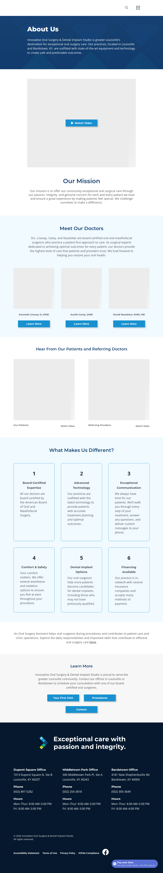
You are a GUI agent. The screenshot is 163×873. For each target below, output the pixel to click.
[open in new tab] (33, 777)
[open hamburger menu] (138, 8)
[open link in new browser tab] (105, 852)
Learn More (34, 323)
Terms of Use (50, 853)
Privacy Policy (67, 853)
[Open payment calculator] (135, 864)
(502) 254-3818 (72, 791)
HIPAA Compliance (88, 853)
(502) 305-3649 (121, 791)
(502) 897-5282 (23, 791)
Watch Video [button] (81, 123)
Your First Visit (63, 697)
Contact (81, 709)
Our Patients (21, 425)
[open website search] (129, 7)
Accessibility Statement (26, 853)
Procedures (99, 697)
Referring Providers (99, 425)
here (92, 642)
